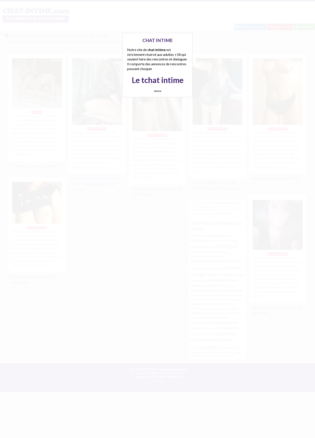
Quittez (157, 91)
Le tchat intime (158, 80)
